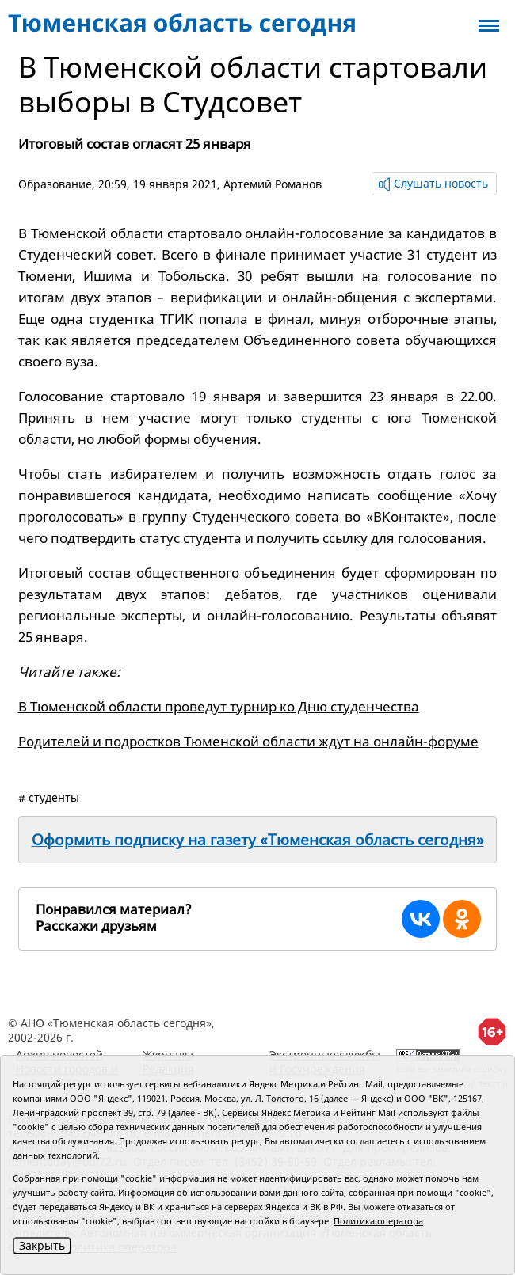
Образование (55, 184)
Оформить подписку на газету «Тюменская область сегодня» (258, 839)
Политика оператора (378, 1221)
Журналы (168, 1054)
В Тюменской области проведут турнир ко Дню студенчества (218, 706)
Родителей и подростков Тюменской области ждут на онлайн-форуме (248, 741)
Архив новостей (59, 1054)
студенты (54, 797)
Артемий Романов (272, 184)
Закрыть (42, 1245)
